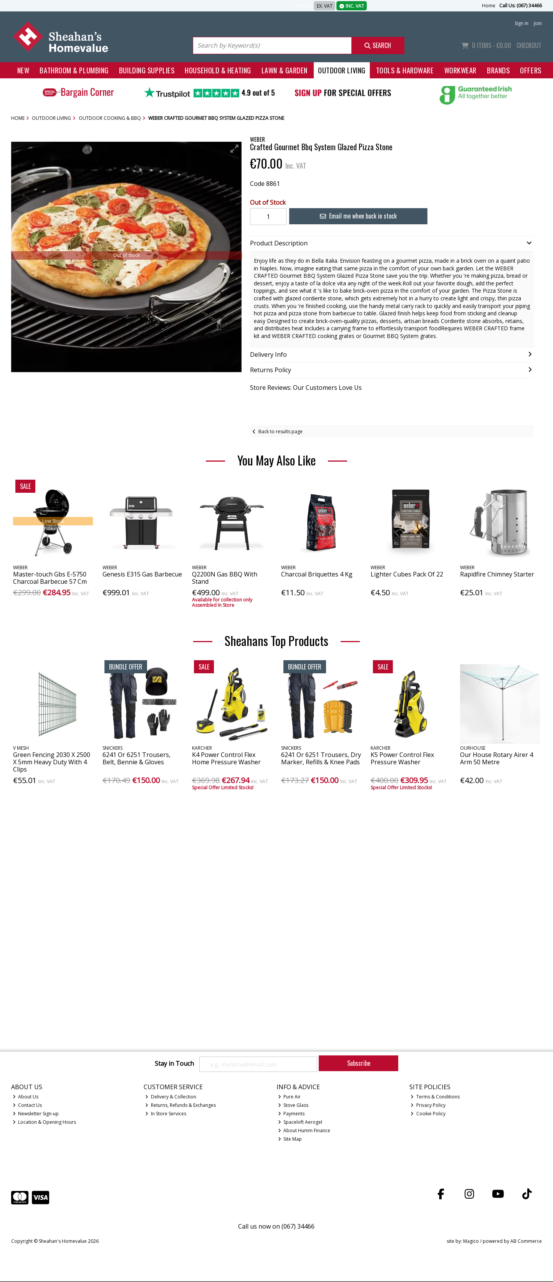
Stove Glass (293, 1106)
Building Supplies (146, 70)
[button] (234, 148)
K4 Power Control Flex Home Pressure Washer (226, 758)
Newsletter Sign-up (36, 1114)
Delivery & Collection (170, 1097)
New (23, 70)
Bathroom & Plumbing (74, 70)
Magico (471, 1242)
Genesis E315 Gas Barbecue (142, 574)
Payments (291, 1114)
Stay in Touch (174, 1064)
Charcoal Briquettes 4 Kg (317, 574)
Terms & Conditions (435, 1097)
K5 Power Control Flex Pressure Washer (402, 758)
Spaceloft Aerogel (300, 1123)
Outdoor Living (342, 70)
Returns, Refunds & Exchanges (180, 1106)
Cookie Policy (428, 1114)
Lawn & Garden (285, 70)
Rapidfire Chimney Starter (497, 574)
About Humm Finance (304, 1131)
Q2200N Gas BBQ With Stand (224, 578)
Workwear (460, 70)
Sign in (521, 23)
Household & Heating (218, 70)
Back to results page (280, 431)
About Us (26, 1097)
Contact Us (27, 1106)
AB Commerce (526, 1242)
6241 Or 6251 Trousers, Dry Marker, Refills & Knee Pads (321, 758)
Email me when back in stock (353, 215)
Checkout (529, 45)
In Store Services (165, 1114)
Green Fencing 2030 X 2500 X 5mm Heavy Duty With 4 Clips (51, 762)
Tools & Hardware (405, 70)
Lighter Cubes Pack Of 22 (407, 574)
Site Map (290, 1139)
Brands (498, 70)
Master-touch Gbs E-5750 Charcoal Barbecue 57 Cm (50, 578)
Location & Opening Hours (44, 1123)
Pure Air (289, 1097)
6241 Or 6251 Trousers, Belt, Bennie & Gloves (137, 758)
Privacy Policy (428, 1106)
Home (488, 5)
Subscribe (358, 1063)
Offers (530, 70)
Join (538, 23)
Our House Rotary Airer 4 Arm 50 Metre (496, 758)
